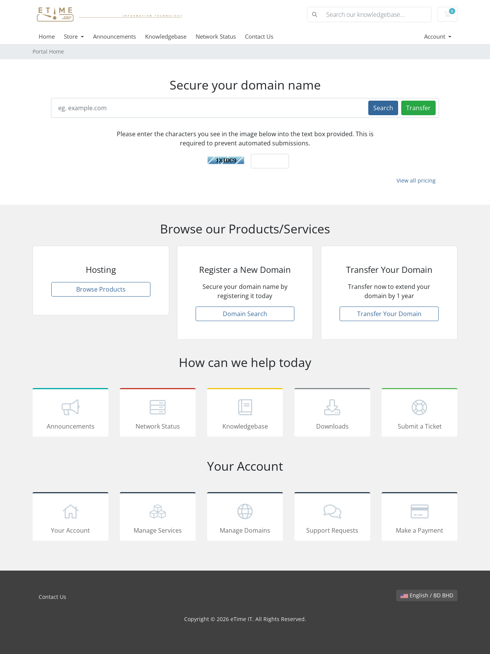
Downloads (332, 414)
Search (383, 108)
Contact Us (259, 36)
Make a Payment (419, 518)
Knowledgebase (165, 36)
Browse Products (101, 289)
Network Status (216, 36)
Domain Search (245, 314)
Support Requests (332, 518)
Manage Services (158, 518)
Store (71, 36)
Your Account (70, 518)
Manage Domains (245, 518)
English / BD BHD (426, 595)
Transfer (418, 108)
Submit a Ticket (419, 414)
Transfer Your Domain (389, 314)
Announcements (114, 36)
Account (435, 36)
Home (47, 36)
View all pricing (416, 180)
